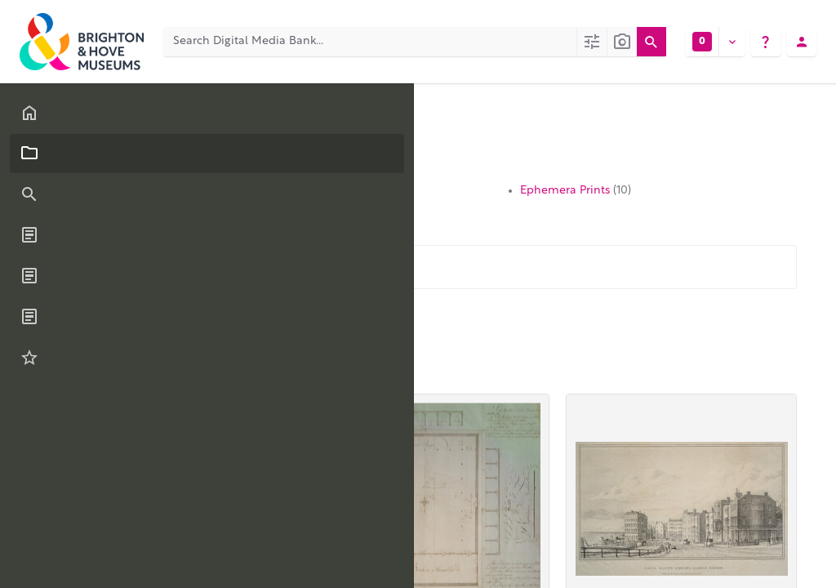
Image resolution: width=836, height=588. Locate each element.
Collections (205, 118)
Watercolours (358, 207)
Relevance (191, 360)
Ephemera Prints (575, 191)
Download (278, 318)
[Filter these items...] (202, 267)
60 (117, 363)
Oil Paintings (146, 207)
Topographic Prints (163, 191)
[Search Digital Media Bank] (369, 41)
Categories (126, 118)
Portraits (344, 191)
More (349, 318)
